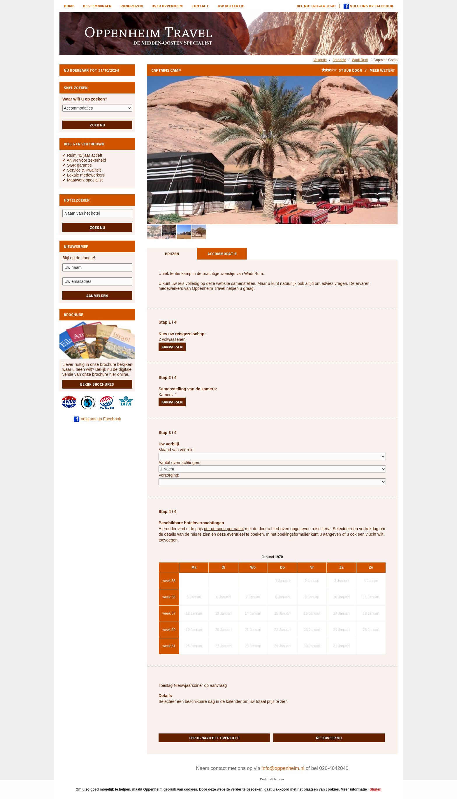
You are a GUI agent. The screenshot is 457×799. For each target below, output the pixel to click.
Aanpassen (172, 347)
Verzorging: (169, 475)
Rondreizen (131, 6)
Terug (214, 738)
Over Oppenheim (167, 6)
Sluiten (375, 789)
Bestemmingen (97, 6)
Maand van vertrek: (176, 449)
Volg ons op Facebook (368, 6)
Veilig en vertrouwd (84, 144)
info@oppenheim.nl (282, 768)
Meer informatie (354, 789)
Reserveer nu (329, 738)
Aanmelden (97, 296)
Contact (200, 6)
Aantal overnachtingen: (179, 462)
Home (69, 6)
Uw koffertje (231, 6)
